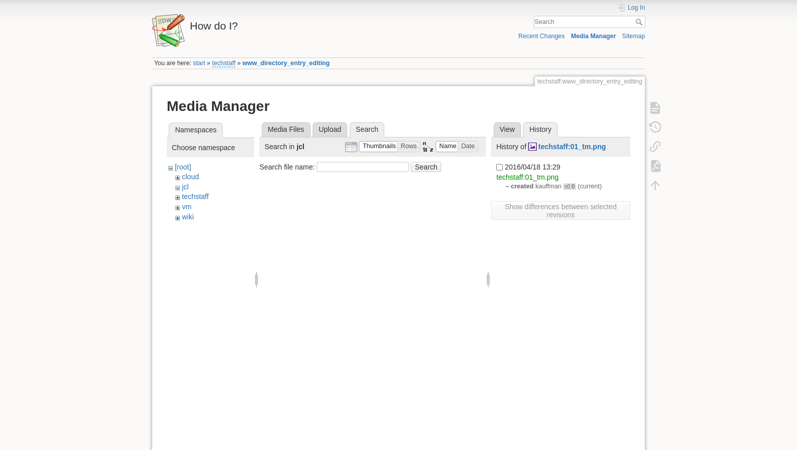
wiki (188, 217)
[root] (183, 167)
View (507, 129)
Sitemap (633, 36)
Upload (330, 129)
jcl (185, 187)
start (199, 63)
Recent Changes (541, 36)
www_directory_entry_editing (286, 63)
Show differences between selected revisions (561, 211)
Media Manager (593, 36)
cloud (190, 177)
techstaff (223, 63)
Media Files (286, 129)
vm (187, 207)
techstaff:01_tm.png (572, 147)
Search (640, 21)
